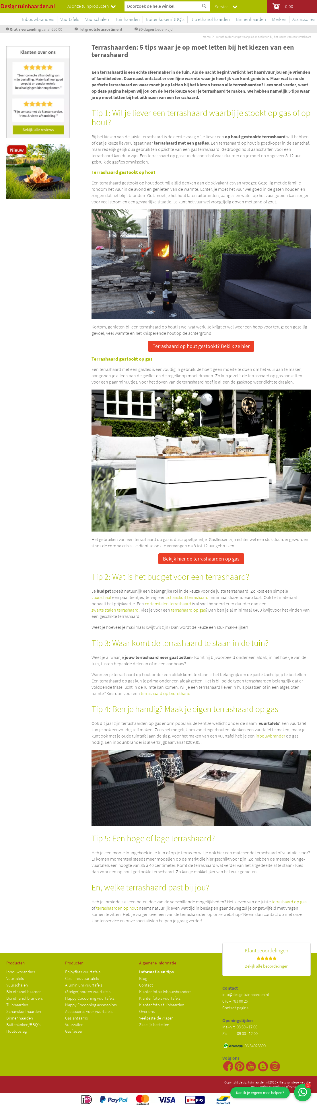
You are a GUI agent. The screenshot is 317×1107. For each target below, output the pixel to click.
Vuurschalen (17, 985)
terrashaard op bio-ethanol (166, 693)
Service (222, 6)
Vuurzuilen (74, 1024)
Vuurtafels (15, 978)
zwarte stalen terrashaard (115, 610)
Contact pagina (235, 1007)
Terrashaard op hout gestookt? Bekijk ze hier (201, 346)
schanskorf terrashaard (187, 597)
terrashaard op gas (188, 610)
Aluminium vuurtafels (83, 985)
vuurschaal (101, 597)
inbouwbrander (270, 736)
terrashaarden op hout (117, 908)
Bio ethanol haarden (24, 991)
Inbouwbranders (20, 971)
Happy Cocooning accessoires (91, 1004)
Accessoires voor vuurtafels (88, 1011)
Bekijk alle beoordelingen (266, 966)
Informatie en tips (156, 971)
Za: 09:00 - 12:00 (240, 1033)
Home (207, 37)
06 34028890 (255, 1045)
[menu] (179, 20)
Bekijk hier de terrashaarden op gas (201, 558)
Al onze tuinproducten (88, 6)
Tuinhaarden (17, 1004)
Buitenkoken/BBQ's (23, 1024)
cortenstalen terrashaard (168, 603)
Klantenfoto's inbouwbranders (165, 991)
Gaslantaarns (76, 1018)
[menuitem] (62, 19)
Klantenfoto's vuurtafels (159, 998)
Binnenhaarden (19, 1018)
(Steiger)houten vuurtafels (87, 991)
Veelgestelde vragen (156, 1018)
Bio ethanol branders (24, 998)
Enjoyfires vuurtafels (82, 971)
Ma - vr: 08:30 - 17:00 (240, 1027)
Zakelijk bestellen (154, 1024)
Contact (146, 985)
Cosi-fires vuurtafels (82, 978)
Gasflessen (74, 1031)
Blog (143, 978)
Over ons (147, 1011)
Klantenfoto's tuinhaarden (161, 1004)
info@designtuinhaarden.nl (245, 994)
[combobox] (167, 6)
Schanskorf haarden (23, 1011)
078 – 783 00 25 (235, 1001)
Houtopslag (16, 1031)
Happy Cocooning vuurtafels (89, 998)
